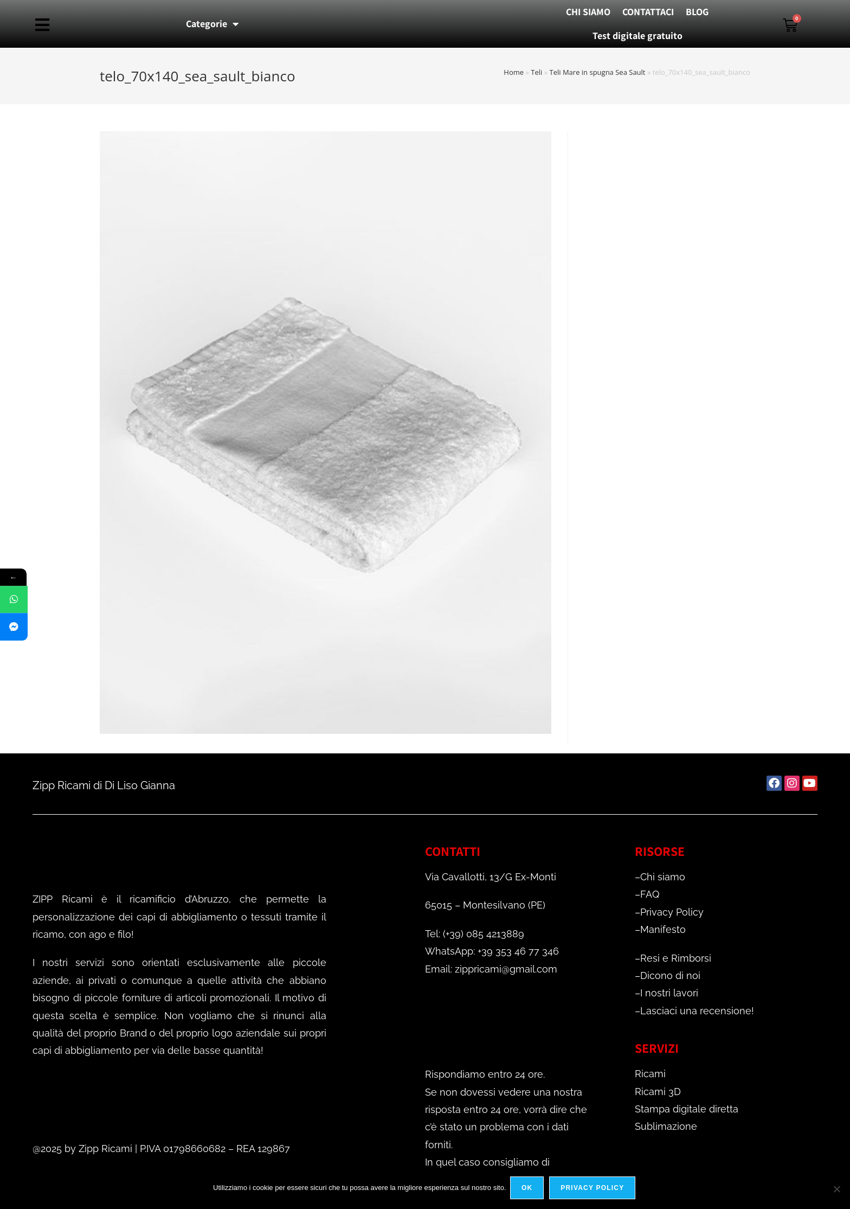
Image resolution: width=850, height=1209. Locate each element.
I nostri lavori (669, 993)
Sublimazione (666, 1126)
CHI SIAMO (588, 11)
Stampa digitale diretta (686, 1109)
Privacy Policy (672, 912)
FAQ (649, 894)
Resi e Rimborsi (675, 958)
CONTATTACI (648, 11)
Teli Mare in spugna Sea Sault (598, 72)
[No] (836, 1189)
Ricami (650, 1073)
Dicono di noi (670, 975)
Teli (536, 72)
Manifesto (663, 929)
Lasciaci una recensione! (697, 1010)
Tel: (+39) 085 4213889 (474, 933)
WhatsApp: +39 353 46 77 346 (492, 951)
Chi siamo (662, 876)
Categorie (212, 24)
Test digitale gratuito (637, 35)
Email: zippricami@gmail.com (491, 969)
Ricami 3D (658, 1091)
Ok (528, 1189)
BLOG (697, 11)
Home (514, 72)
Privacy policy (594, 1189)
